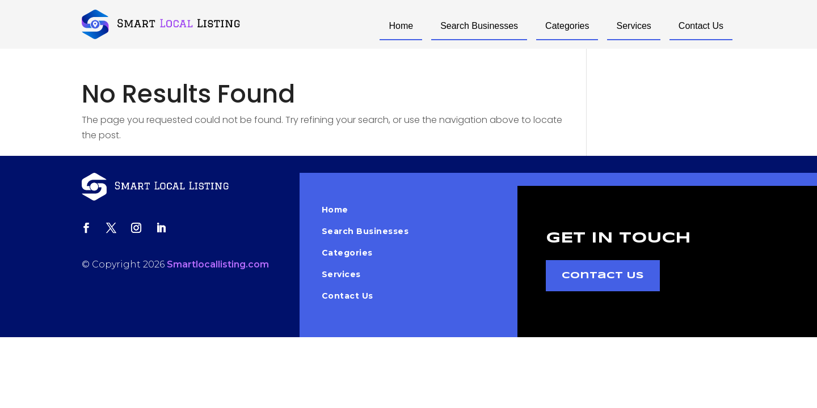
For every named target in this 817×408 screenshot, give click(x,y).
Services (633, 26)
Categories (567, 26)
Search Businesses (479, 26)
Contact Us (701, 26)
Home (401, 26)
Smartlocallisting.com (218, 264)
